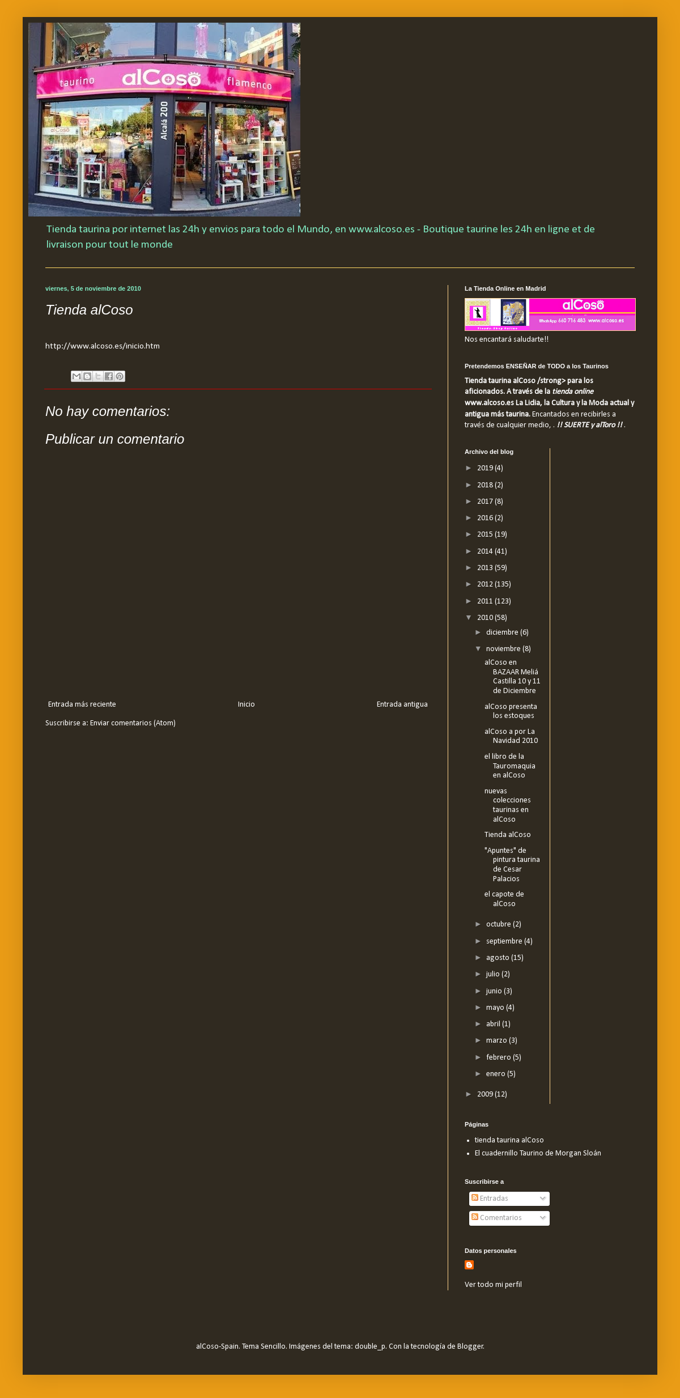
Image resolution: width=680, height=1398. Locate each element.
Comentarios (496, 1218)
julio (494, 974)
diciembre (503, 632)
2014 (486, 551)
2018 (486, 485)
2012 (486, 584)
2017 (486, 502)
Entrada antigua (402, 704)
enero (496, 1074)
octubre (499, 924)
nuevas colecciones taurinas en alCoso (507, 805)
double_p (370, 1346)
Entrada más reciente (82, 704)
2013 (486, 568)
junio (495, 991)
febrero (499, 1057)
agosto (498, 958)
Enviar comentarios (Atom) (133, 723)
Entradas (489, 1199)
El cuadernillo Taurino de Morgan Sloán (538, 1153)
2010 (486, 618)
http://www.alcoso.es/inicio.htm (102, 346)
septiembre (505, 941)
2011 (486, 601)
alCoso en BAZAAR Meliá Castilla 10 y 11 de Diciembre (512, 676)
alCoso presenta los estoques (510, 712)
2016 (486, 518)
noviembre (504, 649)
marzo (497, 1040)
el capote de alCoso (504, 899)
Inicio (246, 704)
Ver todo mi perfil (493, 1285)
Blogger (470, 1346)
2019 (486, 468)
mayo (496, 1008)
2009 (486, 1094)
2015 (486, 534)
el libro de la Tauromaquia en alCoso (510, 766)
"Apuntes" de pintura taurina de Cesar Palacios (512, 865)
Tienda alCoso (507, 835)
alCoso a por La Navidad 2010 (511, 737)
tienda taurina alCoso (509, 1140)
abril (494, 1024)
